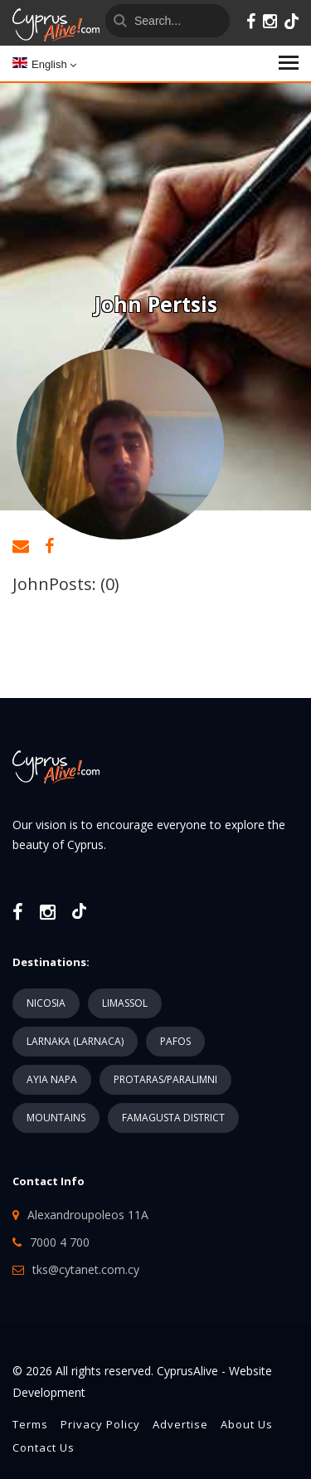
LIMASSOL (125, 1003)
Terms (30, 1424)
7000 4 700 (60, 1242)
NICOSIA (46, 1003)
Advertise (180, 1424)
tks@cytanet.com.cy (85, 1269)
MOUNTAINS (56, 1117)
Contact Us (43, 1447)
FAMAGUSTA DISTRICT (173, 1117)
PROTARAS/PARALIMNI (165, 1079)
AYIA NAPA (52, 1079)
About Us (247, 1424)
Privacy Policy (100, 1424)
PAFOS (175, 1041)
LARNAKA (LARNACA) (75, 1041)
